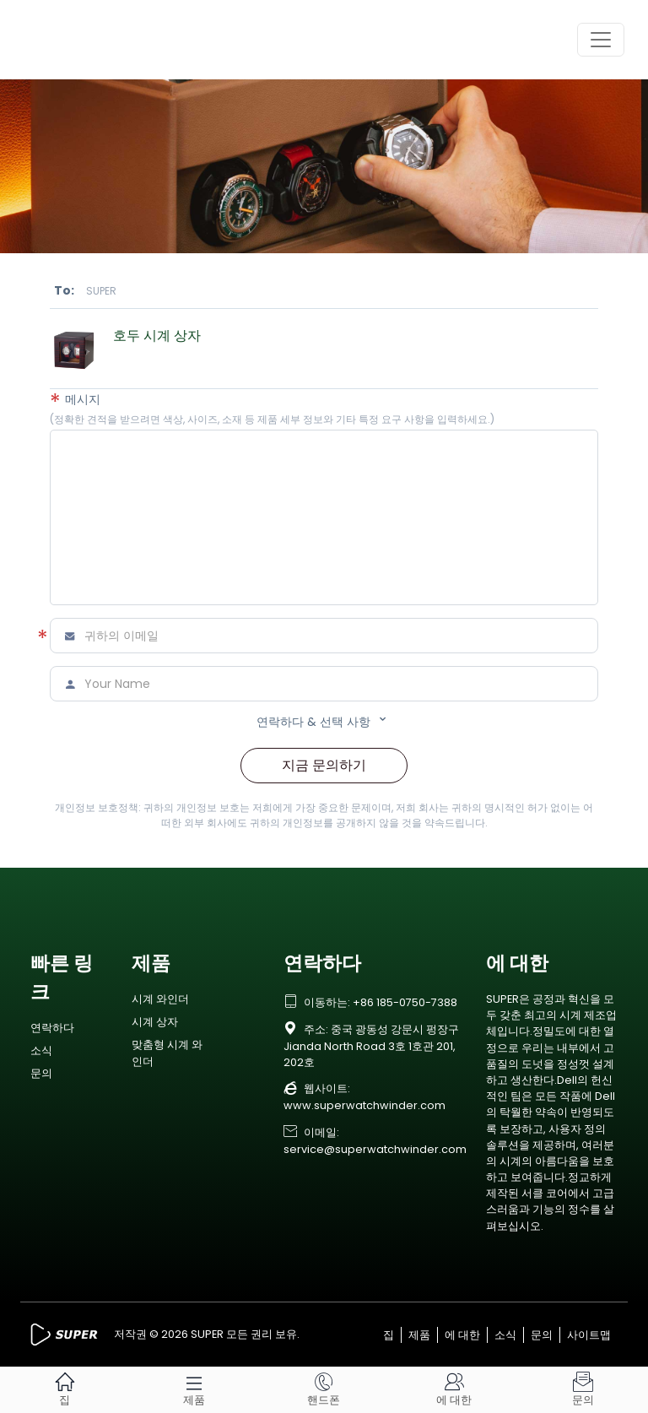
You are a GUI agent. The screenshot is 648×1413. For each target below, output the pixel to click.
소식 (41, 1050)
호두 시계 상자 (157, 335)
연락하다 (52, 1027)
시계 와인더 (160, 999)
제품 (419, 1335)
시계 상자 (155, 1022)
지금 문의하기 (324, 765)
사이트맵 (589, 1335)
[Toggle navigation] (600, 40)
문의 (41, 1073)
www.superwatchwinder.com (365, 1105)
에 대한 (462, 1335)
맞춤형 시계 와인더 (167, 1052)
